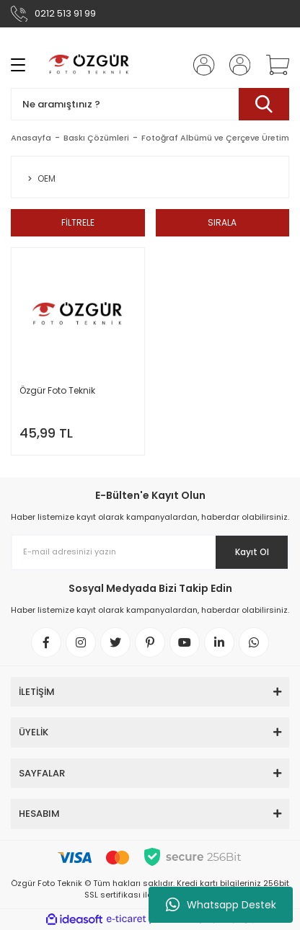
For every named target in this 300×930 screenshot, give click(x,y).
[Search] (150, 104)
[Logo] (89, 65)
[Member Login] (200, 65)
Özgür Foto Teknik (57, 390)
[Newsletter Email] (150, 552)
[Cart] (272, 65)
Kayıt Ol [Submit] (252, 552)
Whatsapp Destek (221, 905)
